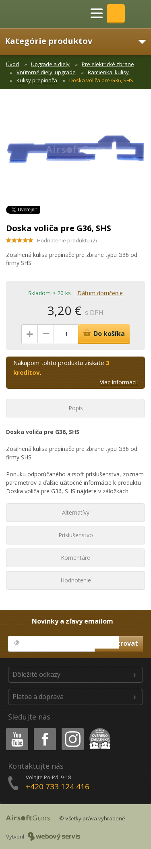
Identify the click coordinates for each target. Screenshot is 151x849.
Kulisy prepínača (37, 80)
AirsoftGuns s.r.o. (34, 14)
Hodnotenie (75, 580)
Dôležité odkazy (36, 674)
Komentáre (75, 557)
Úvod (12, 64)
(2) (67, 240)
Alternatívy (75, 512)
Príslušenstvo (75, 535)
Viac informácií (119, 382)
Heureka (98, 729)
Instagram (72, 729)
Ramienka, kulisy (108, 72)
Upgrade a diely (50, 64)
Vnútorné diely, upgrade (46, 72)
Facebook (44, 729)
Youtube (14, 729)
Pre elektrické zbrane (108, 64)
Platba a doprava (38, 696)
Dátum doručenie (100, 293)
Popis (75, 408)
